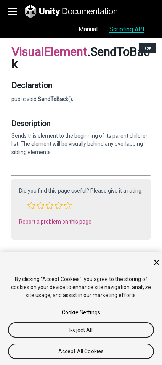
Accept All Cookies (81, 351)
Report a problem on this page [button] (55, 222)
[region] (81, 308)
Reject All (80, 330)
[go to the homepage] (76, 11)
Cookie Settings (81, 312)
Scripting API (126, 29)
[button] (31, 205)
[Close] (156, 262)
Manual (88, 29)
